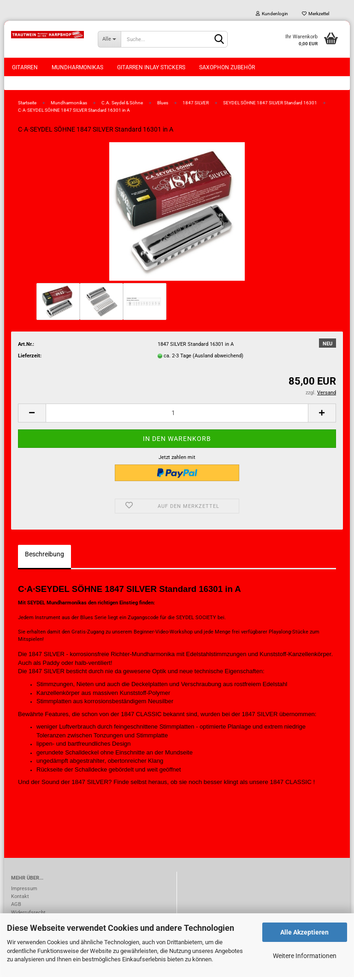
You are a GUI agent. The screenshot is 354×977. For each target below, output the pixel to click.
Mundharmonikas (77, 67)
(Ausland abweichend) (218, 356)
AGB (16, 904)
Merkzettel (315, 13)
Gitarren (25, 67)
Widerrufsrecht (28, 913)
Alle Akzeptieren (304, 932)
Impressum (24, 889)
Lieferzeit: (29, 356)
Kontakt (20, 896)
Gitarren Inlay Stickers (151, 67)
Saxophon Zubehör (227, 67)
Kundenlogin (272, 13)
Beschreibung (44, 554)
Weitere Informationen (304, 955)
